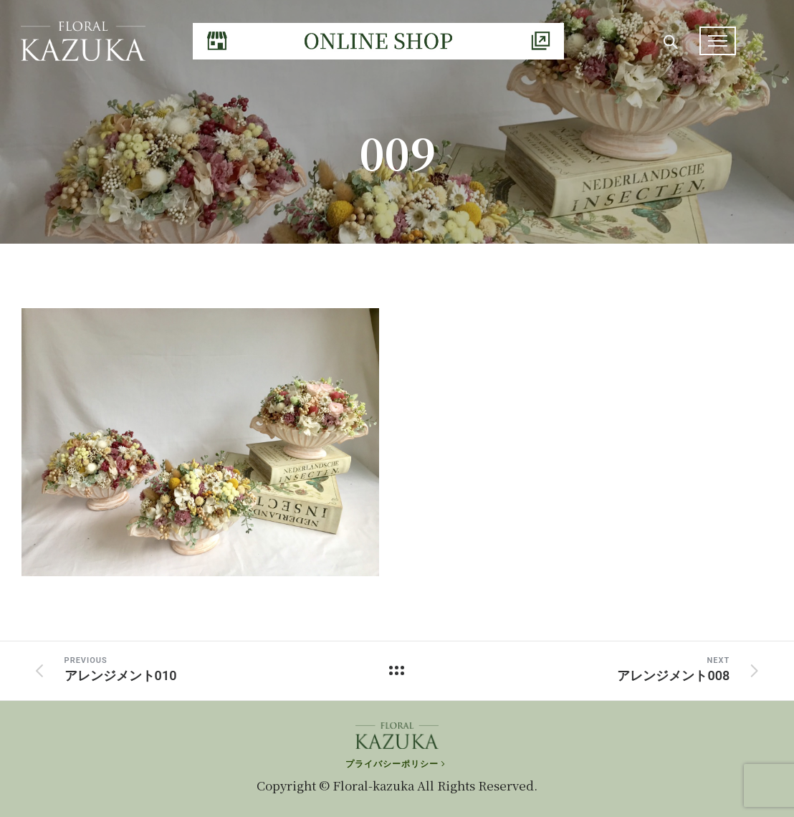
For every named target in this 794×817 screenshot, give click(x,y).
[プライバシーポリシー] (396, 764)
